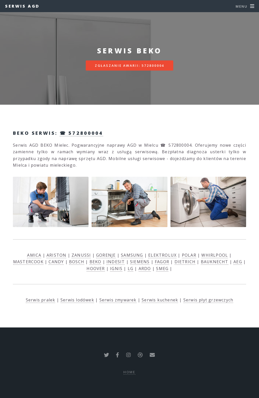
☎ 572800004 (81, 133)
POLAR (189, 255)
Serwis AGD (22, 6)
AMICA (34, 255)
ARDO (145, 268)
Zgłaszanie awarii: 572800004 (129, 65)
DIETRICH (185, 261)
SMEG (162, 268)
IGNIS (116, 268)
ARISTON (56, 255)
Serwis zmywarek (118, 300)
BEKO (95, 261)
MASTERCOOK (28, 261)
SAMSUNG (132, 255)
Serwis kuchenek (160, 300)
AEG (237, 261)
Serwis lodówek (77, 300)
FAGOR (162, 261)
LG (130, 268)
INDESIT (115, 261)
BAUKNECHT (214, 261)
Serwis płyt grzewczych (208, 300)
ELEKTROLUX (162, 255)
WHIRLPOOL (214, 255)
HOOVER (96, 268)
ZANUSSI (81, 255)
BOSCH (76, 261)
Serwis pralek (40, 300)
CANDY (56, 261)
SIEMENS (139, 261)
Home (129, 372)
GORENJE (106, 255)
